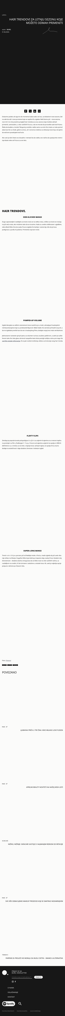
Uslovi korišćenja (35, 1011)
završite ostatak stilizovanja (11, 341)
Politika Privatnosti (8, 1011)
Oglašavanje (13, 992)
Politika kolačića (22, 1011)
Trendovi (5, 955)
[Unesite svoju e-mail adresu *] (22, 977)
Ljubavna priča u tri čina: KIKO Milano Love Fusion (41, 730)
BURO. (9, 29)
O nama (11, 988)
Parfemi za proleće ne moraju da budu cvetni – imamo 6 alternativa (34, 958)
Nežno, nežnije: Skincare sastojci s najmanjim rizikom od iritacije (35, 844)
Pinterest (8, 660)
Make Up (4, 727)
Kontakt (11, 997)
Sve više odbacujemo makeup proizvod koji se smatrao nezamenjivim (34, 901)
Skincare (5, 841)
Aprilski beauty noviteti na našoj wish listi (44, 787)
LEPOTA (4, 15)
